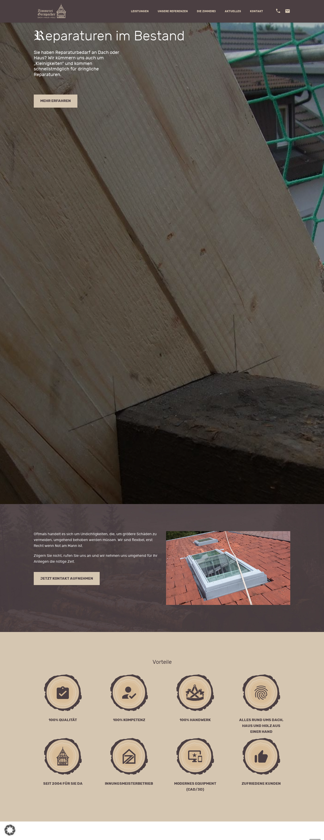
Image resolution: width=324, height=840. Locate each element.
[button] (10, 830)
